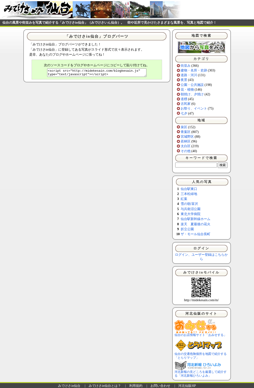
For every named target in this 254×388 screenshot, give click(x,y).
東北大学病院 (190, 214)
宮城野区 (187, 136)
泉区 (184, 127)
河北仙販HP (187, 386)
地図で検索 (202, 35)
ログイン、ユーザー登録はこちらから (201, 256)
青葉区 (186, 132)
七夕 (184, 113)
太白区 (186, 146)
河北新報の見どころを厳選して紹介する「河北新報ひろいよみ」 (201, 372)
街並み (186, 65)
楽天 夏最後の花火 (195, 224)
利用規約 (135, 386)
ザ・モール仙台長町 (195, 234)
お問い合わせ (160, 386)
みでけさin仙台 (69, 386)
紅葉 (184, 199)
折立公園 (187, 229)
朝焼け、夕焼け (192, 94)
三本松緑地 (189, 194)
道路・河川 (189, 75)
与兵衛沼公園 (190, 209)
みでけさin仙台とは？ (105, 386)
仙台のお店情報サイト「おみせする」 (201, 334)
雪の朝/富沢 (189, 204)
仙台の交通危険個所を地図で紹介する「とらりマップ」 (201, 354)
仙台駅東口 (189, 189)
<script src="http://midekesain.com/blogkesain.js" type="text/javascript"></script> (96, 73)
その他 (186, 151)
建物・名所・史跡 (194, 70)
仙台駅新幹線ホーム (195, 219)
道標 (184, 99)
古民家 (186, 104)
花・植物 (187, 89)
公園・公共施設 (192, 85)
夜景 (184, 80)
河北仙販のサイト (201, 313)
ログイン (201, 248)
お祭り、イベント (194, 108)
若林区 (186, 141)
